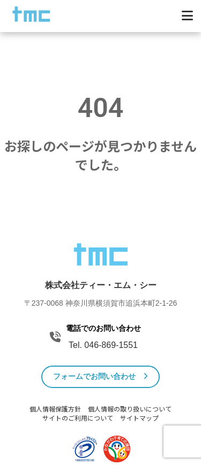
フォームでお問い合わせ (100, 376)
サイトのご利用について (77, 418)
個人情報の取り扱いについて (130, 409)
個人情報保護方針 (55, 409)
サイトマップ (139, 418)
